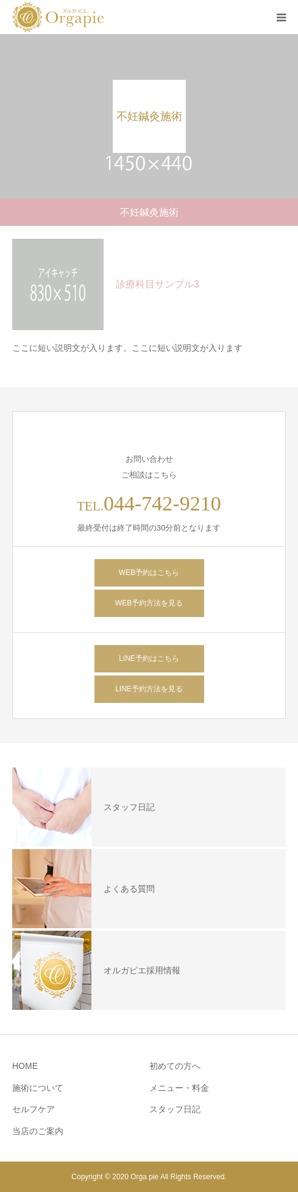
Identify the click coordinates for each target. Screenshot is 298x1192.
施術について (37, 1088)
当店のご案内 (37, 1131)
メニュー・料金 (179, 1088)
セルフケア (33, 1109)
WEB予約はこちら (149, 572)
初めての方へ (174, 1066)
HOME (25, 1066)
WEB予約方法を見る (149, 603)
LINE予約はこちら (149, 658)
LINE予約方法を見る (149, 689)
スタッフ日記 (174, 1109)
